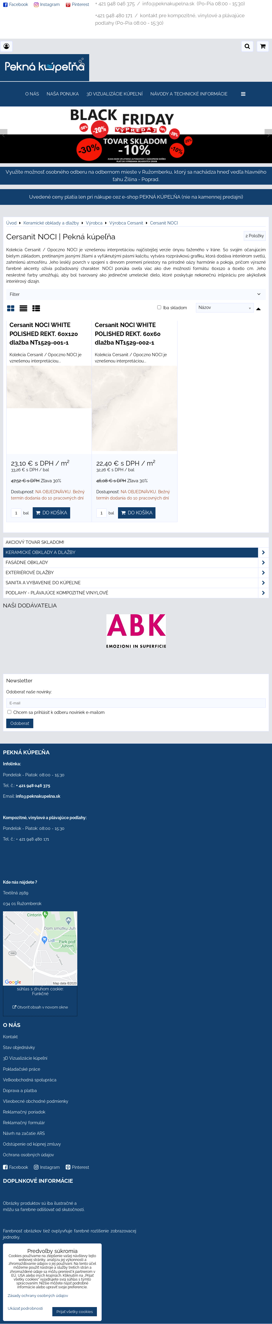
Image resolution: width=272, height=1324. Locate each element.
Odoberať (19, 723)
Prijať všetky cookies (74, 1311)
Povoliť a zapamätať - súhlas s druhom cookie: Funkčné (40, 989)
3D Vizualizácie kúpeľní (115, 94)
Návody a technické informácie (188, 94)
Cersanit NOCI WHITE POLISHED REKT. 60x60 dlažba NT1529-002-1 (128, 333)
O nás (32, 94)
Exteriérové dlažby (137, 573)
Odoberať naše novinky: (29, 692)
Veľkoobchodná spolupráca (29, 1080)
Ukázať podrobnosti (25, 1308)
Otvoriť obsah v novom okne (40, 1007)
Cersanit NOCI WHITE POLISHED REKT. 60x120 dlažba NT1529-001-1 (44, 333)
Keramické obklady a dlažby (137, 552)
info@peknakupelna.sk (38, 796)
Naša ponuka (63, 94)
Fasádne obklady (137, 563)
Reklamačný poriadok (24, 1112)
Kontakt (10, 1036)
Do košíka (51, 513)
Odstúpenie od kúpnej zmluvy (32, 1144)
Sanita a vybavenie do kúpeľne (137, 583)
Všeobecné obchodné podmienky (35, 1101)
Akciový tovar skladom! (35, 542)
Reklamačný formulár (24, 1122)
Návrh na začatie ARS (24, 1133)
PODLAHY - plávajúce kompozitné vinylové (137, 593)
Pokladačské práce (21, 1069)
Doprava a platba (20, 1090)
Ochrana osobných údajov (28, 1154)
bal (20, 513)
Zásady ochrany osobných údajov (38, 1295)
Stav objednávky (19, 1047)
